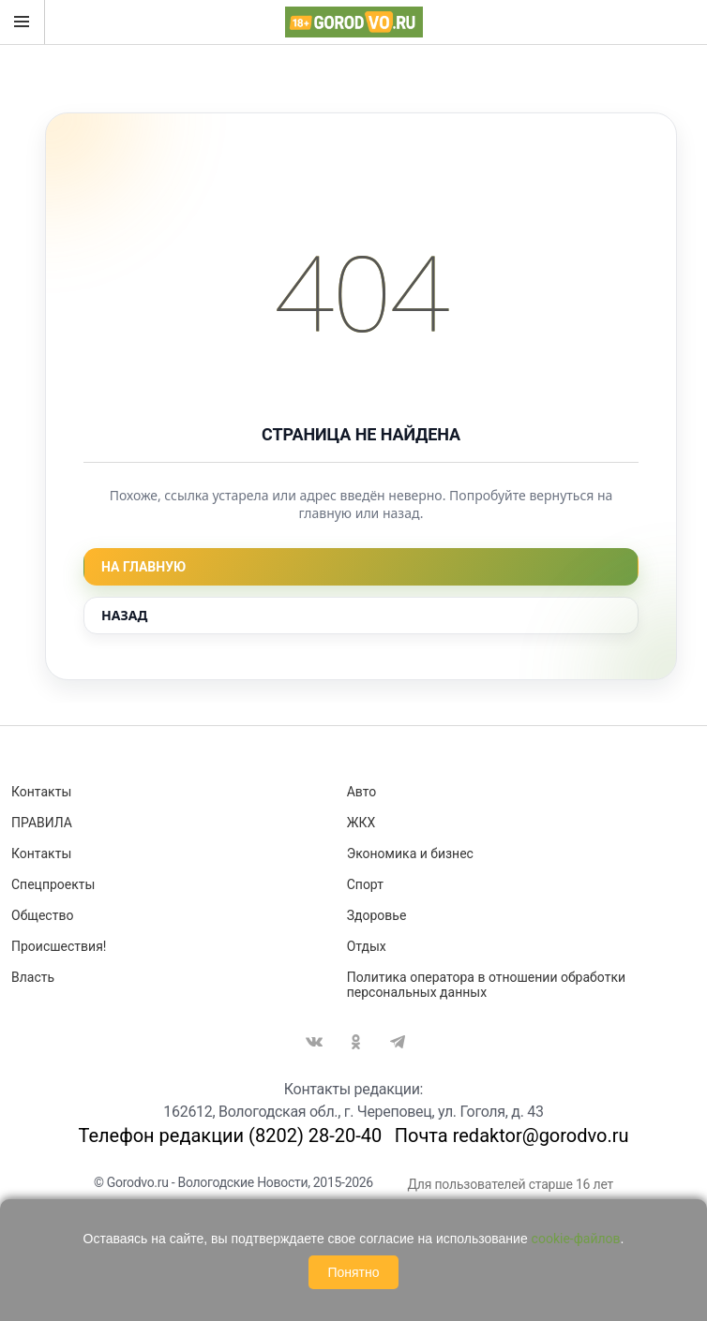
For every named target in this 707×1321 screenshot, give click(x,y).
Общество (42, 915)
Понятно (353, 1272)
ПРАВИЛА (41, 822)
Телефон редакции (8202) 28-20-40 (230, 1135)
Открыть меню (21, 21)
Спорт (365, 884)
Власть (32, 977)
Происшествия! (58, 946)
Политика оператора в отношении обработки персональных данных (486, 985)
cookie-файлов (576, 1238)
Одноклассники (356, 1042)
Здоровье (377, 915)
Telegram (398, 1042)
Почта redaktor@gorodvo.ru (512, 1135)
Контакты (41, 791)
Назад (124, 615)
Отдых (366, 946)
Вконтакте (314, 1042)
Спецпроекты (53, 884)
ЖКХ (361, 822)
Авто (362, 791)
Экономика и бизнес (410, 853)
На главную (143, 566)
